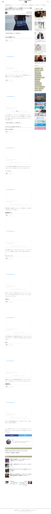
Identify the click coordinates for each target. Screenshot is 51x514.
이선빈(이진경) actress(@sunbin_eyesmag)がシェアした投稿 (18, 204)
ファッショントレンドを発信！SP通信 (26, 13)
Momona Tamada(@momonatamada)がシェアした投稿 (18, 162)
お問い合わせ (23, 510)
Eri (8, 12)
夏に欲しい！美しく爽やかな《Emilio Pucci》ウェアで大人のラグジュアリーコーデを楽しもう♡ (40, 52)
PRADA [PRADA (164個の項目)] (43, 77)
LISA (14, 450)
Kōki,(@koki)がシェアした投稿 (18, 332)
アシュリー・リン (19, 450)
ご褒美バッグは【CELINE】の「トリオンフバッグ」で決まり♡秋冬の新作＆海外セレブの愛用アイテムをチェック (21, 475)
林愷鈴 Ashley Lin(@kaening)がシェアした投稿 (18, 289)
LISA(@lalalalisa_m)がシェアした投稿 (18, 375)
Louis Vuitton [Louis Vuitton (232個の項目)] (37, 70)
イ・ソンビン (25, 450)
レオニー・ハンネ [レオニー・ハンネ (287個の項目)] (37, 68)
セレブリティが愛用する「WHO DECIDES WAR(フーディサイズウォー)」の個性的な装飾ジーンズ (40, 29)
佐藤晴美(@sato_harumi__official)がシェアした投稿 (18, 417)
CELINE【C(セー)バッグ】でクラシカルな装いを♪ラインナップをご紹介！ (21, 470)
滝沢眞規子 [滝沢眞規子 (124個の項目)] (36, 86)
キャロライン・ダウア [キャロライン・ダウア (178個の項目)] (38, 75)
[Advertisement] (25, 499)
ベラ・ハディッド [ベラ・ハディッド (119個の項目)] (41, 86)
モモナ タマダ (8, 452)
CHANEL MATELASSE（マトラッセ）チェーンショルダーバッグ (20, 465)
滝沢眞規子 (17, 452)
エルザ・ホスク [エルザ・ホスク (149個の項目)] (37, 81)
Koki (10, 450)
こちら (19, 33)
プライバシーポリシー (33, 510)
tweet (25, 435)
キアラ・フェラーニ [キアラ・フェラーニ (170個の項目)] (37, 77)
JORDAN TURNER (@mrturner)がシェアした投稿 (18, 111)
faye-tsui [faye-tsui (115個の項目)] (36, 88)
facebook (12, 435)
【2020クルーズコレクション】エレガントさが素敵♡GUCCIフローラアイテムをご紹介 (40, 18)
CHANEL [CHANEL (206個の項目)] (41, 70)
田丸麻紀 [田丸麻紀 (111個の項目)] (36, 90)
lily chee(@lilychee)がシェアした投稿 (18, 71)
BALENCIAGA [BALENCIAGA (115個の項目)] (41, 88)
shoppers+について (17, 510)
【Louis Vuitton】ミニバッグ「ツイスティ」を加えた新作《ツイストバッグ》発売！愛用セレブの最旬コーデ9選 (40, 41)
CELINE (7, 450)
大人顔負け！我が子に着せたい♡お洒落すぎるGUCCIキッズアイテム (40, 63)
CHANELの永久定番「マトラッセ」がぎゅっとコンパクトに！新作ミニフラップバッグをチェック (20, 460)
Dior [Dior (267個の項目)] (41, 68)
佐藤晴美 (13, 452)
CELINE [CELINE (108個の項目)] (40, 90)
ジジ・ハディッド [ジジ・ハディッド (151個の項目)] (37, 79)
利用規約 (27, 510)
